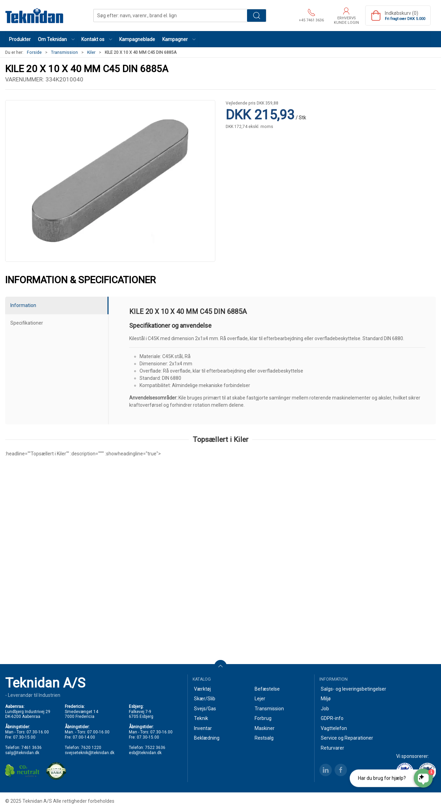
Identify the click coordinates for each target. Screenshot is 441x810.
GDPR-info (332, 718)
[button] (56, 39)
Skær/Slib (204, 698)
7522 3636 (155, 747)
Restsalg (264, 738)
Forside (34, 52)
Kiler (91, 52)
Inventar (203, 728)
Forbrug (263, 718)
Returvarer (332, 748)
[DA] (34, 15)
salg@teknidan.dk (22, 752)
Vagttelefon (334, 728)
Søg (256, 15)
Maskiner (265, 728)
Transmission (64, 52)
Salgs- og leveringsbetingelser (353, 689)
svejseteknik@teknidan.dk (89, 752)
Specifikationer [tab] (26, 323)
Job (325, 708)
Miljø (326, 698)
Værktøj (202, 689)
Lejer (260, 698)
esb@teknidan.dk (145, 752)
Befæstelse (267, 689)
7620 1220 (91, 747)
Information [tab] (23, 305)
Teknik (201, 718)
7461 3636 (31, 747)
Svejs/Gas (205, 708)
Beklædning (206, 738)
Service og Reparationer (347, 738)
